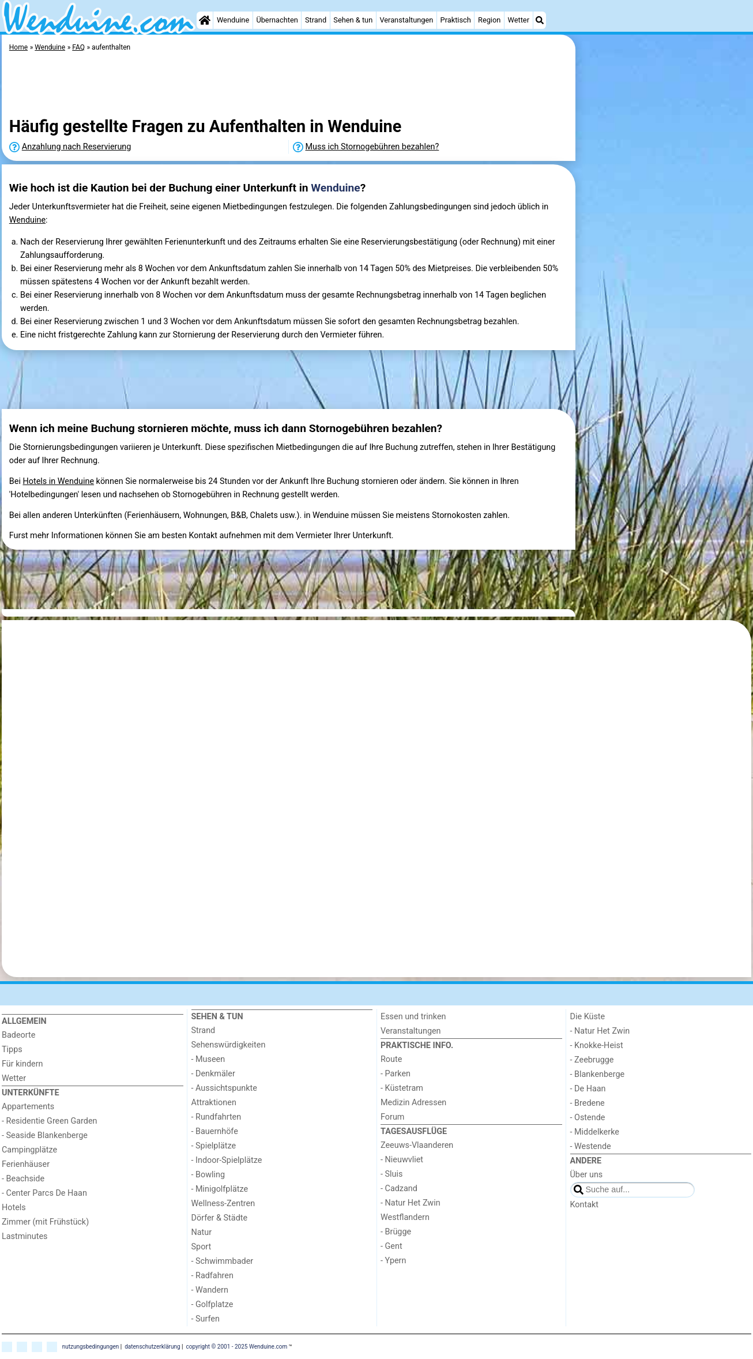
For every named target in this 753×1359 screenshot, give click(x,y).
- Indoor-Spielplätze (226, 1160)
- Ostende (587, 1118)
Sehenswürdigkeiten (228, 1045)
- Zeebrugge (592, 1060)
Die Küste (587, 1017)
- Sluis (391, 1174)
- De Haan (588, 1089)
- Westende (590, 1146)
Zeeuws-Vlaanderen (417, 1145)
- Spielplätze (213, 1146)
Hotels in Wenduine (58, 481)
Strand (315, 20)
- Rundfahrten (216, 1117)
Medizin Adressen (413, 1103)
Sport (201, 1247)
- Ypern (393, 1261)
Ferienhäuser (26, 1164)
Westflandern (405, 1217)
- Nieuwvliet (402, 1160)
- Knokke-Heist (596, 1045)
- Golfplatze (212, 1304)
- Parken (396, 1074)
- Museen (208, 1059)
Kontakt (584, 1205)
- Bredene (587, 1103)
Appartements (28, 1107)
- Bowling (208, 1175)
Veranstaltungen (406, 20)
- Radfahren (212, 1276)
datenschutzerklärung (152, 1346)
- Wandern (209, 1290)
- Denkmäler (213, 1074)
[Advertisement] (664, 300)
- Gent (391, 1246)
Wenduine (233, 20)
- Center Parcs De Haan (44, 1193)
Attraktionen (213, 1103)
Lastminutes (24, 1236)
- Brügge (396, 1232)
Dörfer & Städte (219, 1218)
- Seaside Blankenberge (45, 1135)
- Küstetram (402, 1088)
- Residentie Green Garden (49, 1121)
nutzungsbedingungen (90, 1346)
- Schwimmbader (222, 1261)
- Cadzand (399, 1188)
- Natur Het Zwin (410, 1203)
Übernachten (277, 20)
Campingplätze (29, 1150)
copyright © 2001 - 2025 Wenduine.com (237, 1346)
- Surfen (205, 1319)
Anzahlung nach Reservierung (76, 147)
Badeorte (18, 1035)
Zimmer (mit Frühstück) (45, 1222)
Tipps (12, 1049)
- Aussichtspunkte (224, 1088)
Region (489, 20)
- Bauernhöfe (214, 1131)
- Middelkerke (594, 1132)
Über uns (586, 1175)
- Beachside (23, 1179)
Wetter (518, 20)
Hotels (14, 1207)
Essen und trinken (413, 1017)
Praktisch (455, 20)
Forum (392, 1117)
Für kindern (22, 1064)
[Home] (205, 20)
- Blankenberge (597, 1074)
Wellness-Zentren (223, 1203)
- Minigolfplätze (220, 1189)
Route (391, 1059)
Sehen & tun (352, 20)
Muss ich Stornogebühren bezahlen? (372, 147)
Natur (201, 1232)
